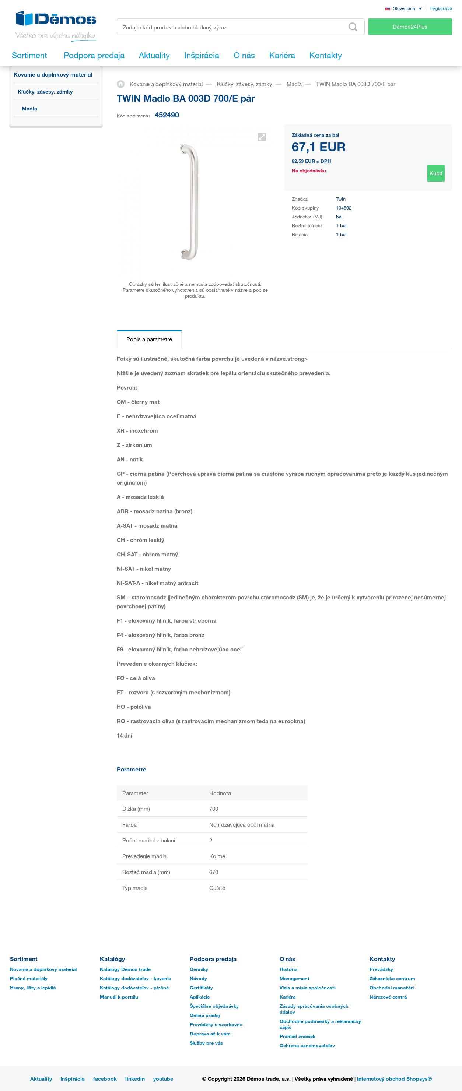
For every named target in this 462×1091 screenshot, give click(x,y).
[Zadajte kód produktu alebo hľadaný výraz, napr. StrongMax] (240, 27)
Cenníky (199, 969)
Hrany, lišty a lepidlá (33, 987)
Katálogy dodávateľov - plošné (134, 987)
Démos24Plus (410, 26)
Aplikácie (200, 997)
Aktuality (41, 1079)
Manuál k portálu (119, 997)
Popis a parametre (149, 339)
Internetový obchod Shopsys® (394, 1079)
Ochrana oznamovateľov (307, 1045)
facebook (105, 1079)
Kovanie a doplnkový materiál (53, 74)
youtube (163, 1079)
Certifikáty (201, 987)
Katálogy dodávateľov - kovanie (135, 978)
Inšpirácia (72, 1079)
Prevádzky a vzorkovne (216, 1024)
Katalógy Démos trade (125, 969)
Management (294, 978)
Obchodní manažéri (392, 987)
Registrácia (441, 8)
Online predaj (205, 1015)
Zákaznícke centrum (392, 978)
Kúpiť (436, 173)
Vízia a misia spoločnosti (307, 987)
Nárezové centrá (388, 997)
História (288, 969)
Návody (198, 978)
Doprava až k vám (210, 1034)
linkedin (135, 1079)
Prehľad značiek (297, 1036)
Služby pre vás (206, 1043)
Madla (29, 108)
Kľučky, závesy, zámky (45, 91)
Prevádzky (381, 969)
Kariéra (287, 997)
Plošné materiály (29, 978)
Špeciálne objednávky (214, 1006)
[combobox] (403, 8)
